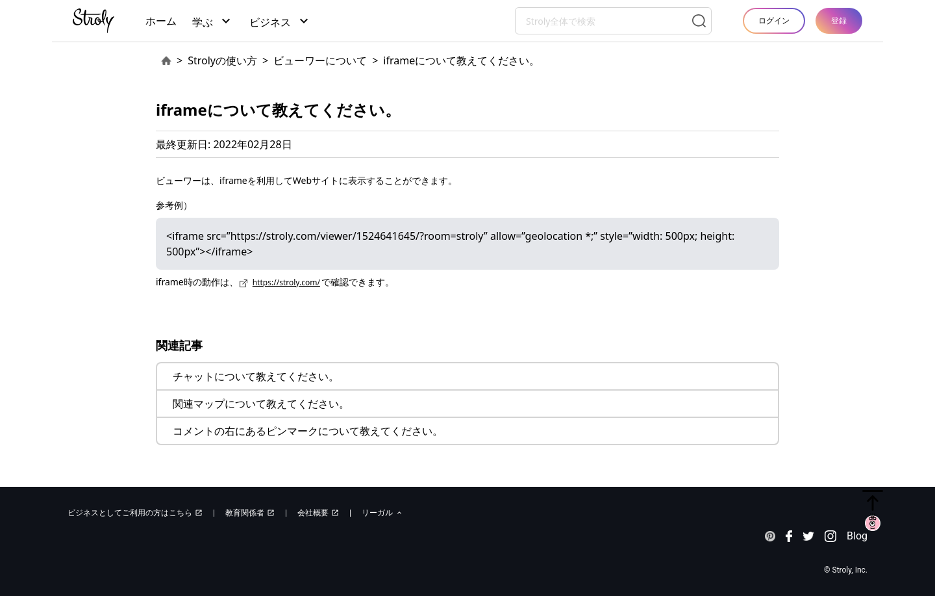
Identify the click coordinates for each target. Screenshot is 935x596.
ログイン (774, 20)
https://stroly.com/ (286, 282)
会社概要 (318, 513)
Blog (857, 536)
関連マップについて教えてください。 (261, 403)
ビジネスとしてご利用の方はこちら (135, 513)
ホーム (161, 21)
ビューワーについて (320, 60)
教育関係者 (250, 513)
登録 (839, 20)
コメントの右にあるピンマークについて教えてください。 (308, 431)
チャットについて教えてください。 (256, 376)
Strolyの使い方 (222, 60)
